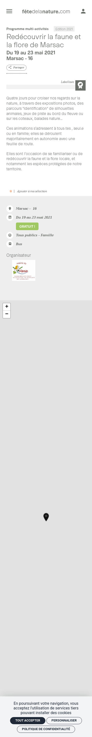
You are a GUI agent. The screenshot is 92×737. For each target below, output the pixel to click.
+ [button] (6, 307)
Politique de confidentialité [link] (46, 729)
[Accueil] (46, 11)
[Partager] (16, 68)
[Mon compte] (83, 11)
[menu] (9, 11)
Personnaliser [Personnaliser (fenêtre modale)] (64, 720)
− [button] (6, 314)
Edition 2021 (64, 29)
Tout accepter (27, 720)
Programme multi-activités (27, 29)
